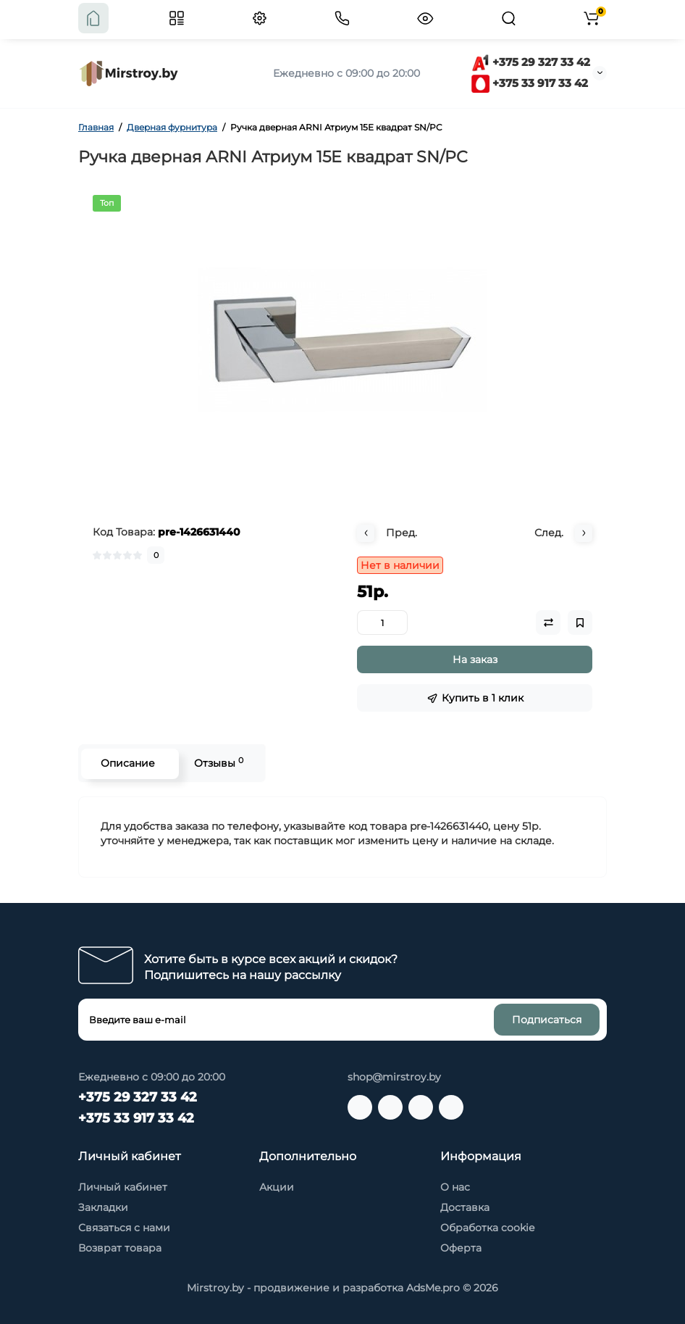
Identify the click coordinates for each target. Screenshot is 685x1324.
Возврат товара (119, 1247)
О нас (455, 1187)
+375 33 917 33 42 (529, 83)
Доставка (464, 1207)
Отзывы (217, 763)
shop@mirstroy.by (394, 1076)
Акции (276, 1187)
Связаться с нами (124, 1227)
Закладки (103, 1207)
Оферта (461, 1247)
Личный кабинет (122, 1187)
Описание (126, 763)
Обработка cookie (487, 1227)
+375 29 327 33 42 (530, 62)
